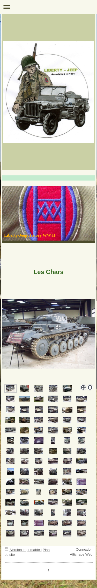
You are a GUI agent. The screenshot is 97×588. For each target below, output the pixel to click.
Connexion (84, 549)
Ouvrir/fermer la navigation (48, 6)
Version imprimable (23, 550)
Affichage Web (81, 554)
